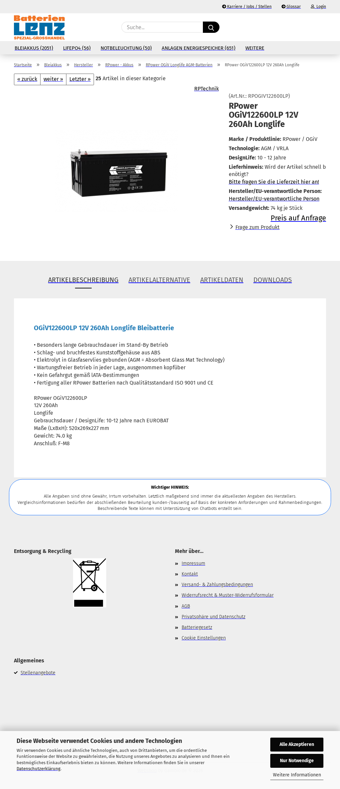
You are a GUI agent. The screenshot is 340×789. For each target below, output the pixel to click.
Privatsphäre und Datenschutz (213, 617)
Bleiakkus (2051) (34, 48)
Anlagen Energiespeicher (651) (198, 48)
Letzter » (80, 79)
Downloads (272, 280)
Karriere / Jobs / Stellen (247, 6)
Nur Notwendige (297, 760)
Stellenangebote (38, 673)
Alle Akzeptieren (297, 744)
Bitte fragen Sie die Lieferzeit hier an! (274, 182)
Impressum (193, 563)
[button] (322, 27)
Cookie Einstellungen (204, 638)
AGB (186, 606)
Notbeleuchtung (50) (126, 48)
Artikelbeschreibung (83, 280)
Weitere (254, 48)
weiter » (53, 79)
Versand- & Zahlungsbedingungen (217, 584)
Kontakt (190, 574)
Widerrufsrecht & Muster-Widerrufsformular (228, 595)
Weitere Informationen (297, 775)
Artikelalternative (159, 280)
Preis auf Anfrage (298, 217)
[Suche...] (211, 27)
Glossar (291, 6)
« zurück (27, 79)
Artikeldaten (221, 280)
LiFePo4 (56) (77, 48)
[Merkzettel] (306, 27)
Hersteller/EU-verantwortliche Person (274, 199)
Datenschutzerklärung (38, 768)
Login (318, 6)
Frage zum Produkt (257, 227)
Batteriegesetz (197, 627)
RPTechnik (206, 89)
